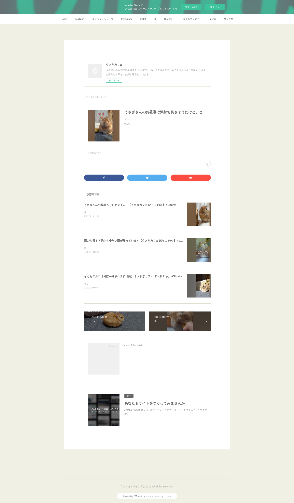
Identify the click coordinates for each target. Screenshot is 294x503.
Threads (168, 19)
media (213, 19)
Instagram (126, 19)
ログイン (215, 7)
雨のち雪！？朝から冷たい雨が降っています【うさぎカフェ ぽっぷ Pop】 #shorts (135, 240)
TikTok (143, 19)
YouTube (79, 19)
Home (64, 19)
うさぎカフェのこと (191, 19)
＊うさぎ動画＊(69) (92, 153)
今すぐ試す (191, 6)
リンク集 (228, 19)
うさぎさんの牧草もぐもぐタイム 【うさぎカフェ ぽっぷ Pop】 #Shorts (130, 204)
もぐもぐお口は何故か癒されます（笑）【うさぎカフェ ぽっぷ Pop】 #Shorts (133, 276)
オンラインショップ (102, 19)
